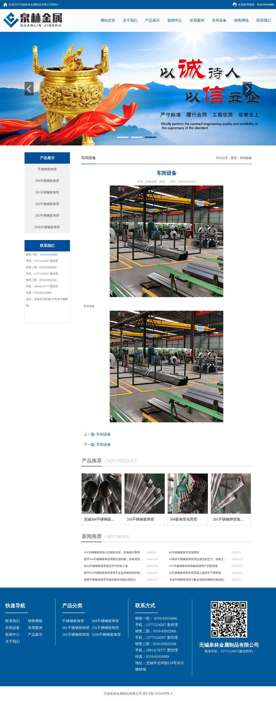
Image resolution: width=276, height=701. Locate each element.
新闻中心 (12, 634)
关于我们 (12, 641)
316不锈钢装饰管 (47, 204)
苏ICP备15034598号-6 (157, 693)
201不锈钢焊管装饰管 (230, 519)
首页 (234, 158)
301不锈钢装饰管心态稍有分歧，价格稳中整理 (112, 552)
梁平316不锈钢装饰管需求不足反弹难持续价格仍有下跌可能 (114, 572)
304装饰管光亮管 (183, 519)
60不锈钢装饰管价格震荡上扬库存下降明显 (195, 572)
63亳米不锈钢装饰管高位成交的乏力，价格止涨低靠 (199, 559)
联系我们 (12, 621)
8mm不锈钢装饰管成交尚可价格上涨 (106, 566)
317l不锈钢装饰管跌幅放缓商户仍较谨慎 (193, 566)
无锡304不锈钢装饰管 (101, 519)
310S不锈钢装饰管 (47, 227)
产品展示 (35, 634)
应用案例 (35, 628)
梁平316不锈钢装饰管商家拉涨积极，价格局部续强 (114, 559)
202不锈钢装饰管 (47, 215)
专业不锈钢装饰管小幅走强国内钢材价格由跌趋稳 (199, 579)
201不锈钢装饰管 (47, 192)
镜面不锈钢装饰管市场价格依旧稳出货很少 (110, 579)
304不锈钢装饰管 (47, 181)
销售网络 (35, 621)
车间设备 (246, 158)
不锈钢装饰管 (47, 169)
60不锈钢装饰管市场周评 (184, 552)
